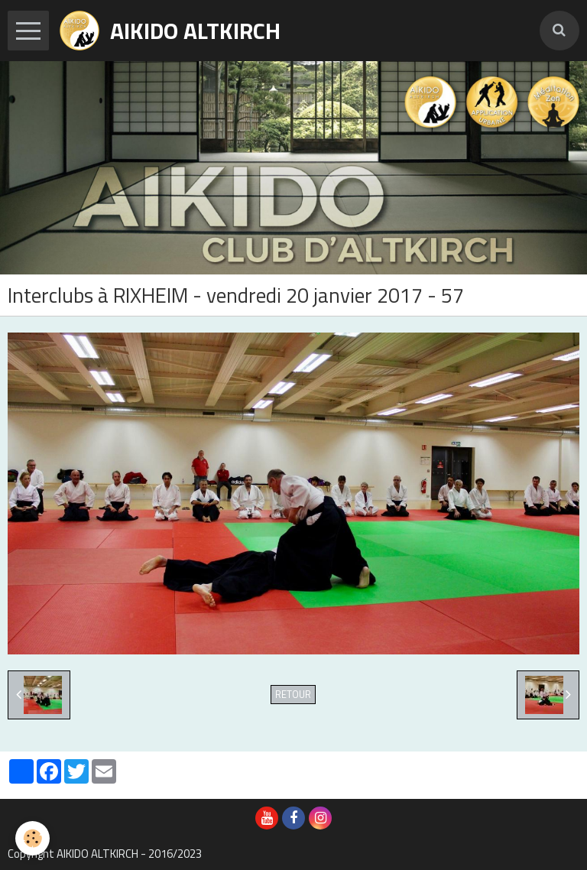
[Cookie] (32, 838)
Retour (293, 694)
